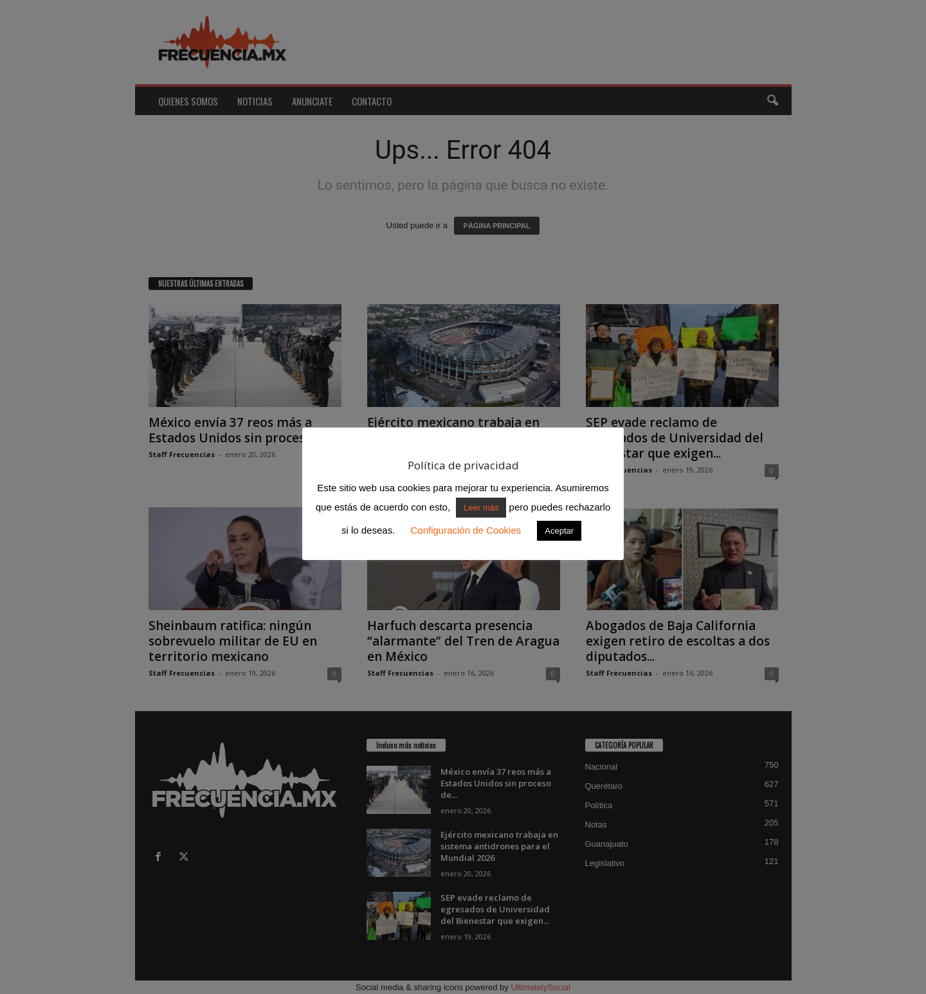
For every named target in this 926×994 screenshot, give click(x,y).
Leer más (481, 507)
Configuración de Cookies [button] (465, 530)
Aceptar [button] (559, 531)
